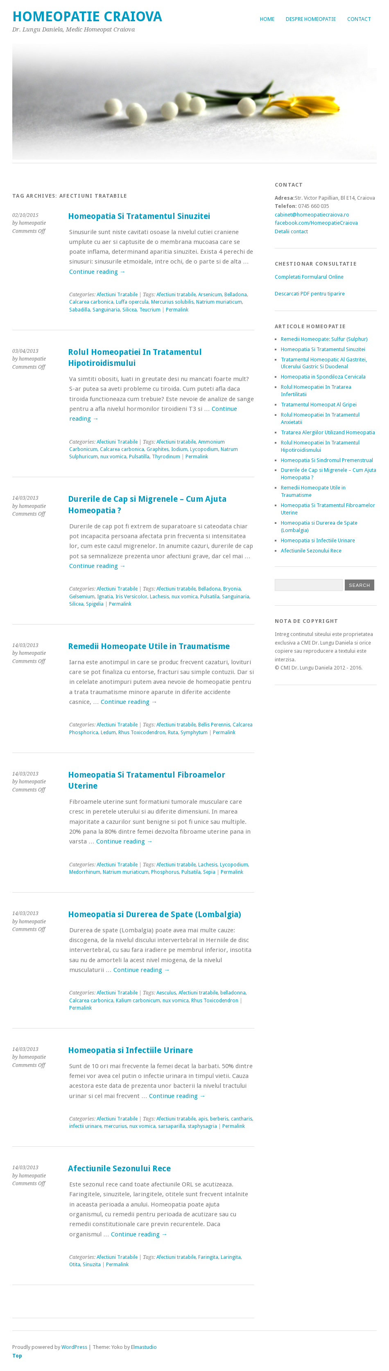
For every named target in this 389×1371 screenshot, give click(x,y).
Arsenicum (210, 295)
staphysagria (202, 1126)
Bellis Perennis (214, 725)
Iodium (179, 449)
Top (17, 1356)
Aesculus (166, 993)
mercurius (115, 1126)
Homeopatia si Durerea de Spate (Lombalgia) (154, 914)
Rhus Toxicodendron (141, 732)
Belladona (235, 295)
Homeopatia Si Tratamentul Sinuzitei (139, 216)
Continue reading (97, 271)
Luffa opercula (132, 302)
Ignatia (105, 597)
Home (267, 19)
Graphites (158, 449)
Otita (74, 1264)
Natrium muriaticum (219, 302)
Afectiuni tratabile (176, 295)
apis (203, 1119)
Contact (359, 19)
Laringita (231, 1257)
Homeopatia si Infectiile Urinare (130, 1050)
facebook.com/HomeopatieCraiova (316, 223)
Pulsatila (209, 597)
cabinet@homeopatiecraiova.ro (312, 215)
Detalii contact (291, 231)
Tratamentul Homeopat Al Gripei (319, 404)
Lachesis (159, 597)
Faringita (208, 1257)
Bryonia (232, 589)
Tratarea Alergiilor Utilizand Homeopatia (328, 432)
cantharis (241, 1119)
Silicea (129, 310)
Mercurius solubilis (172, 302)
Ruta (173, 732)
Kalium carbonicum (138, 1000)
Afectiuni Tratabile (117, 295)
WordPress (74, 1347)
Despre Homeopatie (311, 19)
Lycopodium (204, 449)
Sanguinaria (106, 310)
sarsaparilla (171, 1126)
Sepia (209, 872)
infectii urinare (85, 1126)
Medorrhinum (84, 872)
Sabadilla (79, 310)
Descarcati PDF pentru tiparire (310, 294)
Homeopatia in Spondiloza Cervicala (323, 377)
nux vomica (113, 457)
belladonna (233, 993)
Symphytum (194, 732)
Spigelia (95, 604)
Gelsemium (82, 597)
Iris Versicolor (131, 597)
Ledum (108, 732)
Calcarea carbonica (91, 302)
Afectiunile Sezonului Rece (119, 1168)
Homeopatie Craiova (87, 17)
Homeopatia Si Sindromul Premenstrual (327, 460)
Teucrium (150, 310)
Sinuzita (92, 1264)
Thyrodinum (166, 457)
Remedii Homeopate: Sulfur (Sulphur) (324, 339)
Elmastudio (144, 1347)
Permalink (177, 310)
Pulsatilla (139, 457)
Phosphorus (165, 872)
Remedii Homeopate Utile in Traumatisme (149, 646)
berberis (219, 1119)
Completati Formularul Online (309, 277)
